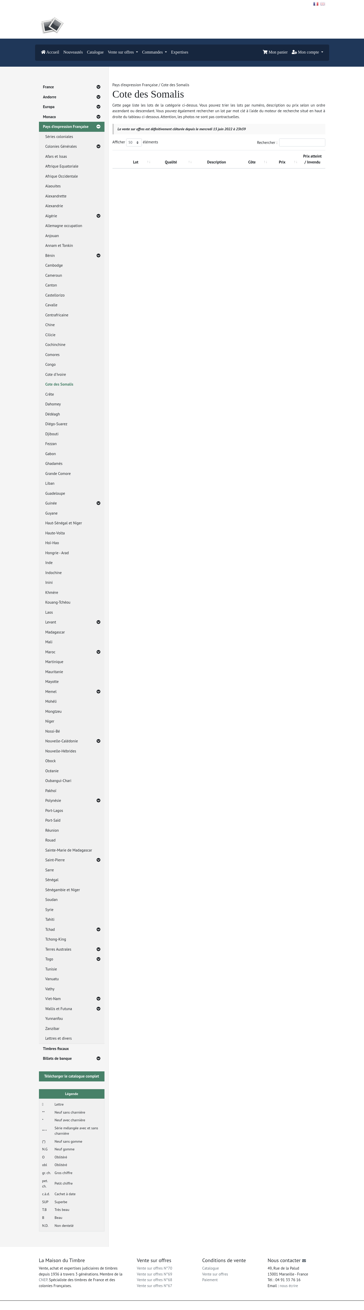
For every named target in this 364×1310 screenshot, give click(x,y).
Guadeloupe (55, 493)
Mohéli (51, 701)
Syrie (49, 909)
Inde (49, 562)
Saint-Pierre (72, 860)
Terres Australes (72, 949)
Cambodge (54, 265)
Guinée (72, 503)
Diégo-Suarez (56, 423)
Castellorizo (55, 295)
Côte (252, 162)
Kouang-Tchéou (57, 602)
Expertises (179, 52)
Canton (51, 285)
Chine (50, 324)
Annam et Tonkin (59, 245)
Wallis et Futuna (72, 1009)
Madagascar (55, 632)
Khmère (51, 592)
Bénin (72, 256)
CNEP (43, 1279)
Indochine (53, 572)
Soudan (51, 899)
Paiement (210, 1279)
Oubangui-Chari (58, 780)
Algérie (72, 216)
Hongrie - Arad (57, 552)
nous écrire (289, 1285)
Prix (282, 162)
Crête (49, 394)
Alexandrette (56, 196)
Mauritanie (54, 671)
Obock (50, 760)
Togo (72, 959)
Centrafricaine (56, 315)
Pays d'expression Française (71, 127)
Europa (71, 107)
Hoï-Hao (52, 542)
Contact (47, 4)
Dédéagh (52, 414)
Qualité (171, 162)
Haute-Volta (55, 533)
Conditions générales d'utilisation (229, 1305)
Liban (50, 483)
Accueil (50, 52)
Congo (50, 364)
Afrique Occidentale (61, 176)
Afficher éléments (135, 142)
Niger (49, 721)
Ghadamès (53, 463)
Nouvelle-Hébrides (60, 751)
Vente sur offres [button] (121, 52)
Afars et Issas (56, 156)
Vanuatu (52, 978)
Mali (49, 641)
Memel (72, 692)
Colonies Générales (72, 147)
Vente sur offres (215, 1274)
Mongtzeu (53, 711)
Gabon (50, 453)
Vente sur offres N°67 (154, 1285)
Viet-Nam (72, 999)
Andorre (71, 97)
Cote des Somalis (59, 384)
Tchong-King (55, 939)
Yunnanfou (54, 1018)
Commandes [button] (153, 52)
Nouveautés (73, 52)
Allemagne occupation (63, 225)
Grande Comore (58, 473)
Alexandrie (54, 205)
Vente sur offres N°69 (154, 1274)
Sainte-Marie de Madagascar (68, 850)
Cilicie (50, 334)
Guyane (51, 513)
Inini (49, 582)
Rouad (50, 840)
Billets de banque (71, 1059)
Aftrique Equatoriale (61, 166)
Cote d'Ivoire (55, 374)
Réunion (52, 830)
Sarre (49, 869)
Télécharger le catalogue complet (71, 1076)
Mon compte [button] (306, 52)
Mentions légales (192, 1305)
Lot (135, 162)
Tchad (72, 930)
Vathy (50, 988)
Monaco (71, 117)
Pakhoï (50, 790)
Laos (49, 612)
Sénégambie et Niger (62, 889)
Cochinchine (55, 344)
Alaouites (53, 186)
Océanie (52, 770)
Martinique (54, 661)
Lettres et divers (58, 1038)
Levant (72, 622)
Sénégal (52, 879)
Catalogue (95, 52)
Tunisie (51, 969)
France (71, 87)
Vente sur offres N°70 (154, 1268)
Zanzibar (52, 1028)
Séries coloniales (59, 136)
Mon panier (275, 52)
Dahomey (53, 404)
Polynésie (72, 801)
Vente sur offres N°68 (154, 1279)
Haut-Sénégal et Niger (63, 522)
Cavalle (51, 304)
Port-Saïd (53, 820)
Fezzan (51, 443)
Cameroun (53, 275)
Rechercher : (291, 142)
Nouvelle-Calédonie (72, 741)
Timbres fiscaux (56, 1048)
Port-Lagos (54, 810)
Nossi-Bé (52, 731)
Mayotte (52, 681)
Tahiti (50, 919)
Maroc (72, 652)
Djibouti (52, 433)
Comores (52, 354)
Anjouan (52, 235)
